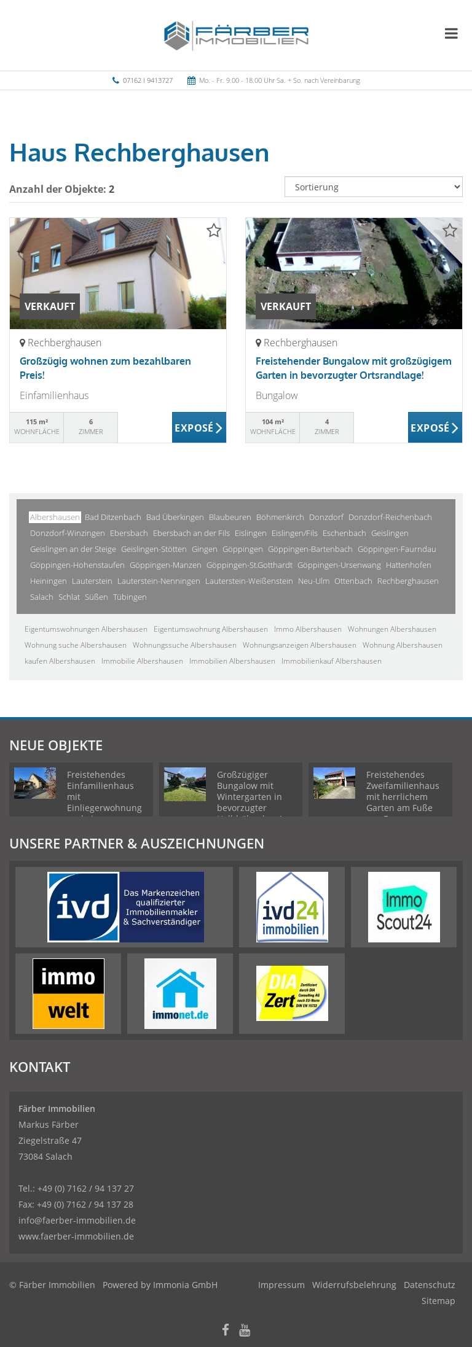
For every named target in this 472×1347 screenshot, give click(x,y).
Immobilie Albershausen (142, 661)
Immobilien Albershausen (232, 661)
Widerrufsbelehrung (354, 1285)
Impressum (281, 1285)
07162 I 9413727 (148, 80)
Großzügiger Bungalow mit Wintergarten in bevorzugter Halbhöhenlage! (249, 797)
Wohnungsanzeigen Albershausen (299, 645)
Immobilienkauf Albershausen (331, 661)
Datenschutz (429, 1285)
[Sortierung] (374, 186)
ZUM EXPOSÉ (199, 428)
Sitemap (438, 1300)
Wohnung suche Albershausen (76, 645)
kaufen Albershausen (60, 661)
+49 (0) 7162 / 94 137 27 (85, 1188)
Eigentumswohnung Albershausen (211, 629)
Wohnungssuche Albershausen (185, 645)
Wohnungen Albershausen (392, 629)
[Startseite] (236, 35)
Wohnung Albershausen (402, 645)
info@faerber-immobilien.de (77, 1220)
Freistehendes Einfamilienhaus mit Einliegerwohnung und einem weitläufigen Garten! (104, 808)
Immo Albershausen (308, 629)
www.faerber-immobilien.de (76, 1236)
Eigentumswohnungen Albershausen (86, 629)
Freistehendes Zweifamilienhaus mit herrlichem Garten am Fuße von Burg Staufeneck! (402, 802)
